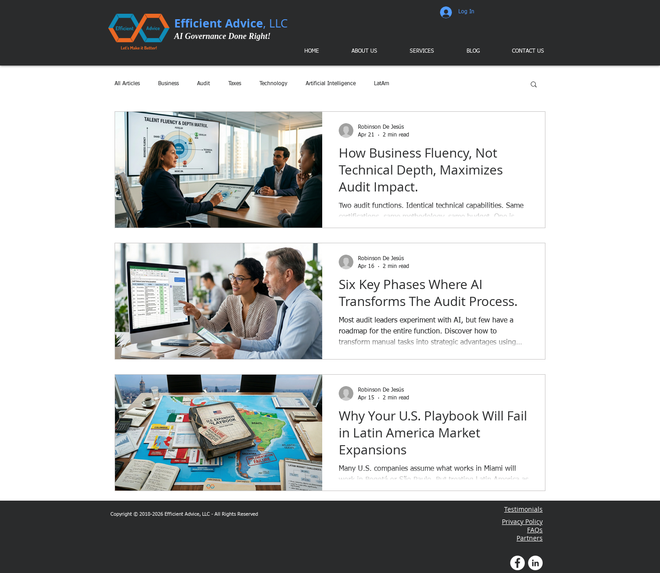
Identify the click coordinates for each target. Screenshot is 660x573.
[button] (415, 51)
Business (168, 84)
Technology (273, 84)
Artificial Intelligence (331, 84)
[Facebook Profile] (517, 563)
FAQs (535, 529)
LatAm (381, 84)
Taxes (234, 84)
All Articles (127, 84)
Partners (530, 538)
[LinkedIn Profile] (535, 563)
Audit (203, 84)
